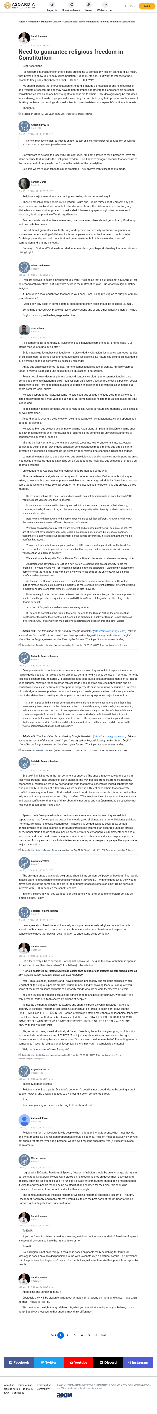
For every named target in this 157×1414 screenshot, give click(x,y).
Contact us (18, 1392)
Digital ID (28, 1388)
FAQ (6, 1392)
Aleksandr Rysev (39, 1118)
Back (53, 1335)
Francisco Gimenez (44, 645)
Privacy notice (43, 1385)
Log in (147, 6)
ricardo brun (37, 328)
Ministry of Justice (51, 21)
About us (9, 1385)
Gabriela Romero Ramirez (44, 656)
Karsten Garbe (38, 181)
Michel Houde (38, 1158)
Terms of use (25, 1385)
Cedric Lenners (39, 36)
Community (43, 1388)
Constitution (70, 21)
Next (103, 1335)
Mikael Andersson (40, 265)
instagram (140, 1362)
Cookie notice (12, 1388)
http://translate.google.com (109, 631)
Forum (21, 21)
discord (110, 1362)
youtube (80, 1362)
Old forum (33, 21)
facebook (21, 1362)
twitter (50, 1362)
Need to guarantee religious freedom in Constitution (107, 21)
